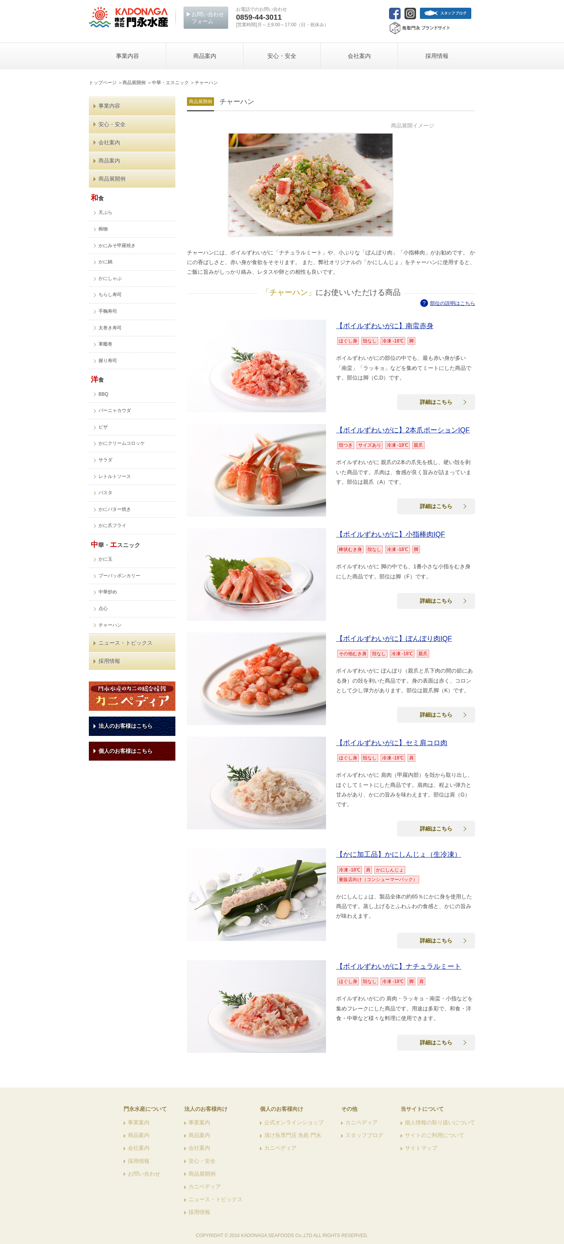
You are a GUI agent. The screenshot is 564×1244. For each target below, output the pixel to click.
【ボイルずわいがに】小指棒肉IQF (390, 534)
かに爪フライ (112, 525)
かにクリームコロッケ (122, 443)
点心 (103, 608)
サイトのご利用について (434, 1135)
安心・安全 (112, 124)
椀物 (103, 229)
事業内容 (109, 106)
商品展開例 (112, 179)
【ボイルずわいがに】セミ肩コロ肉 (391, 743)
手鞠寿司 (108, 311)
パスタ (105, 492)
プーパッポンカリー (119, 575)
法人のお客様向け (206, 1109)
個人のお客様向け (281, 1109)
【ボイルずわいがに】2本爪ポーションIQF (403, 430)
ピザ (103, 427)
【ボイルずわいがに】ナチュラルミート (398, 966)
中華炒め (108, 592)
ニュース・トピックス (126, 643)
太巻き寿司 (110, 327)
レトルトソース (115, 476)
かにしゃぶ (110, 278)
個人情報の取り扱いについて (440, 1122)
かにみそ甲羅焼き (117, 245)
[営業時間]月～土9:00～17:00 (282, 20)
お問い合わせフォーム (208, 17)
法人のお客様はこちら (126, 726)
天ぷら (105, 212)
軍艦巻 (105, 344)
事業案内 (138, 1122)
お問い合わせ (144, 1174)
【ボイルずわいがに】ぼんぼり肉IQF (394, 638)
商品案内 (109, 161)
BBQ (103, 394)
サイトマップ (421, 1148)
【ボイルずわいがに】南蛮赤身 (384, 326)
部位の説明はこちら (452, 303)
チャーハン (110, 625)
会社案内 (109, 142)
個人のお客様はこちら (126, 751)
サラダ (105, 460)
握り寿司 (108, 360)
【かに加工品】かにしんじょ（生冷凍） (398, 854)
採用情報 (109, 661)
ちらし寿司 (110, 294)
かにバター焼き (115, 509)
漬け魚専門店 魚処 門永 (292, 1135)
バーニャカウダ (115, 410)
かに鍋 (105, 261)
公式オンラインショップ (294, 1122)
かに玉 (105, 559)
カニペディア (205, 1186)
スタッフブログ (364, 1135)
